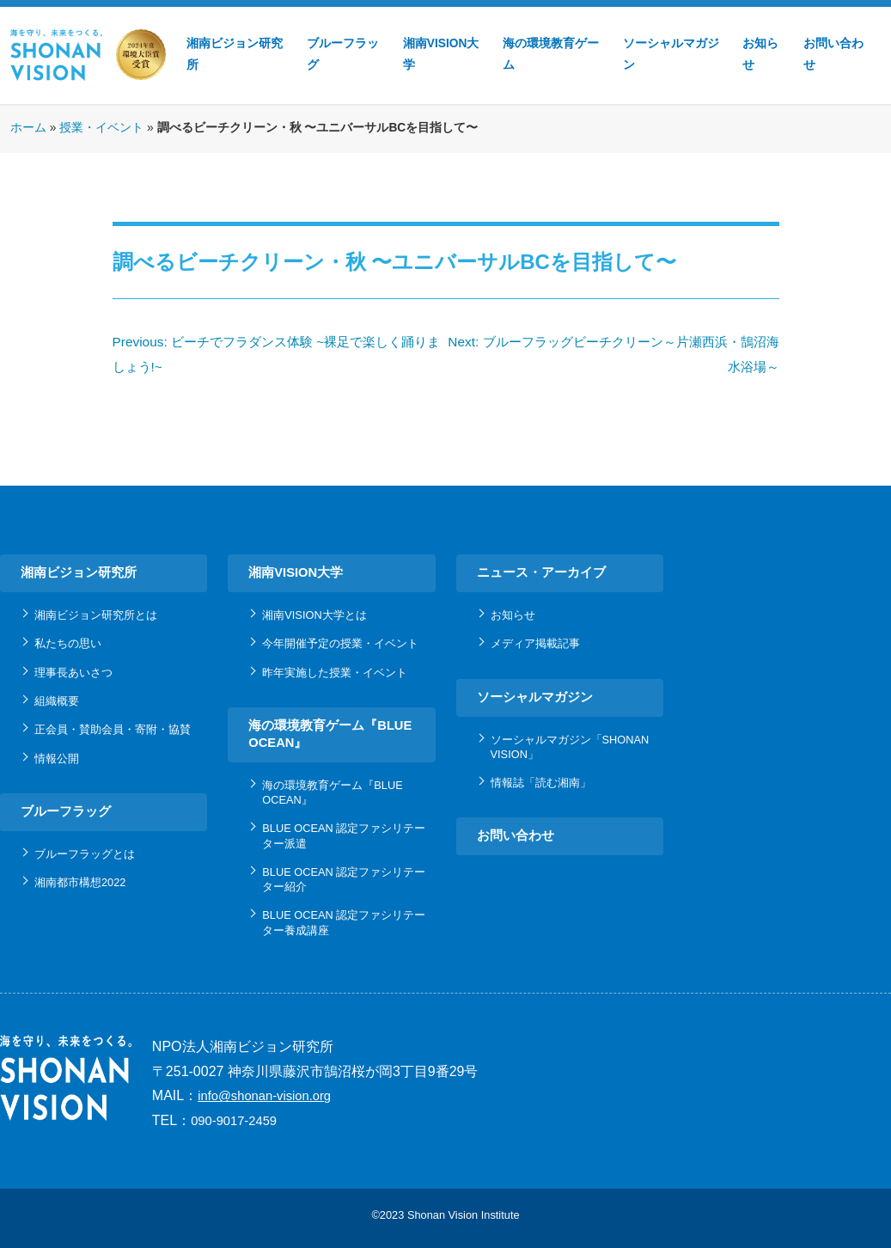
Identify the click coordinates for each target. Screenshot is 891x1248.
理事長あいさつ (73, 672)
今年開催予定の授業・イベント (340, 643)
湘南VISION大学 (441, 54)
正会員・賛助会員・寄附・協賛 (112, 729)
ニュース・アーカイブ (541, 572)
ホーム (28, 127)
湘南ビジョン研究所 (234, 54)
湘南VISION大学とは (314, 615)
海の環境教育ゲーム (551, 54)
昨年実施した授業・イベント (334, 672)
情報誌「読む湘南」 (541, 782)
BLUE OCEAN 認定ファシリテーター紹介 (343, 879)
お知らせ (760, 54)
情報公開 (56, 758)
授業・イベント (101, 127)
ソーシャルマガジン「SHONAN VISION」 (570, 747)
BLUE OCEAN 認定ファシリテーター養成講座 (343, 922)
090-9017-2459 (234, 1121)
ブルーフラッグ (343, 54)
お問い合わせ (833, 54)
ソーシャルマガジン (671, 54)
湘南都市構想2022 (79, 882)
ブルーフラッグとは (84, 853)
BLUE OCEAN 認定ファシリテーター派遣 (343, 835)
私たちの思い (67, 643)
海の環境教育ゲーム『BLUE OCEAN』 (330, 734)
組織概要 (56, 700)
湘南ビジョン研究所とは (95, 615)
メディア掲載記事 (535, 643)
